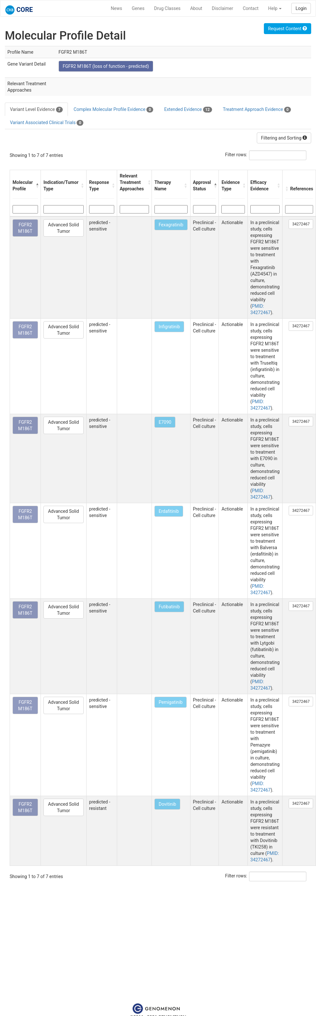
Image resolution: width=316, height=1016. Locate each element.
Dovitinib (167, 804)
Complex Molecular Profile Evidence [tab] (113, 110)
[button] (36, 185)
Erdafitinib (169, 511)
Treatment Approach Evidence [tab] (257, 110)
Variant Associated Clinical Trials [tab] (46, 123)
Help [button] (275, 8)
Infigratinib (169, 326)
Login (301, 8)
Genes (138, 8)
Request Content (287, 28)
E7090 (165, 422)
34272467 (301, 224)
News (116, 8)
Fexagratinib (171, 224)
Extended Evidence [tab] (188, 110)
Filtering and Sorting (284, 138)
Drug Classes (167, 8)
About (196, 8)
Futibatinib (169, 606)
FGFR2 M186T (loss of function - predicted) (106, 66)
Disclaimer (222, 8)
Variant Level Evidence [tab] (36, 110)
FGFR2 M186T (25, 228)
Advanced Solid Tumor (63, 228)
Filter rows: (236, 154)
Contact (250, 8)
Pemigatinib (170, 702)
